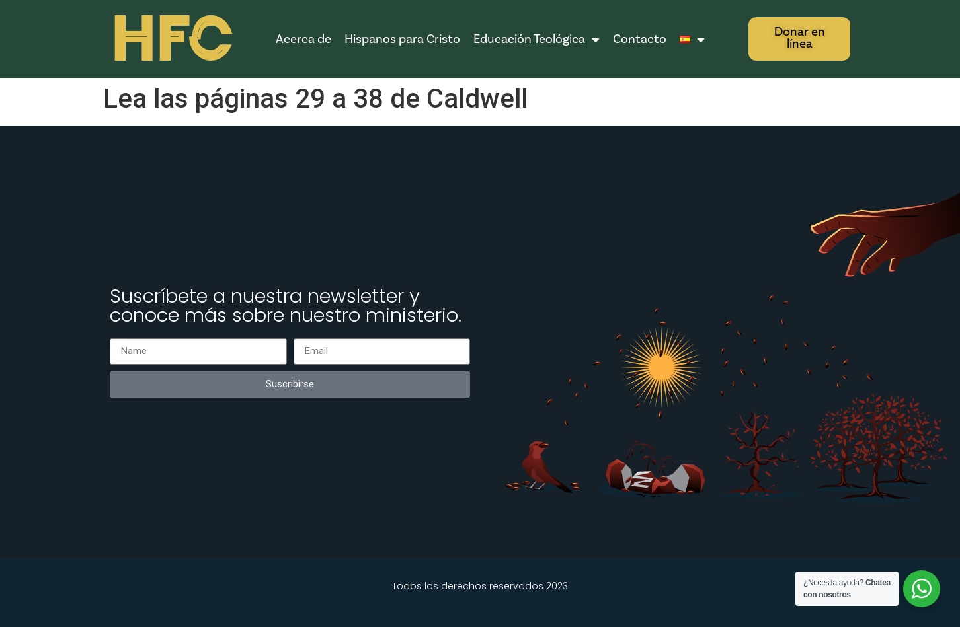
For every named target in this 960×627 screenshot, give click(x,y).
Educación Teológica (536, 39)
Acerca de (303, 39)
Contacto (639, 39)
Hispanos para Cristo (402, 39)
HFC (170, 40)
